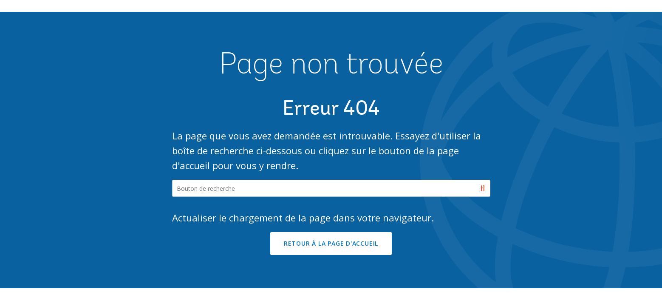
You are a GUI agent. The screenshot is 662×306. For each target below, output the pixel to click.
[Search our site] (331, 188)
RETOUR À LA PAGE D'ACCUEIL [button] (331, 243)
